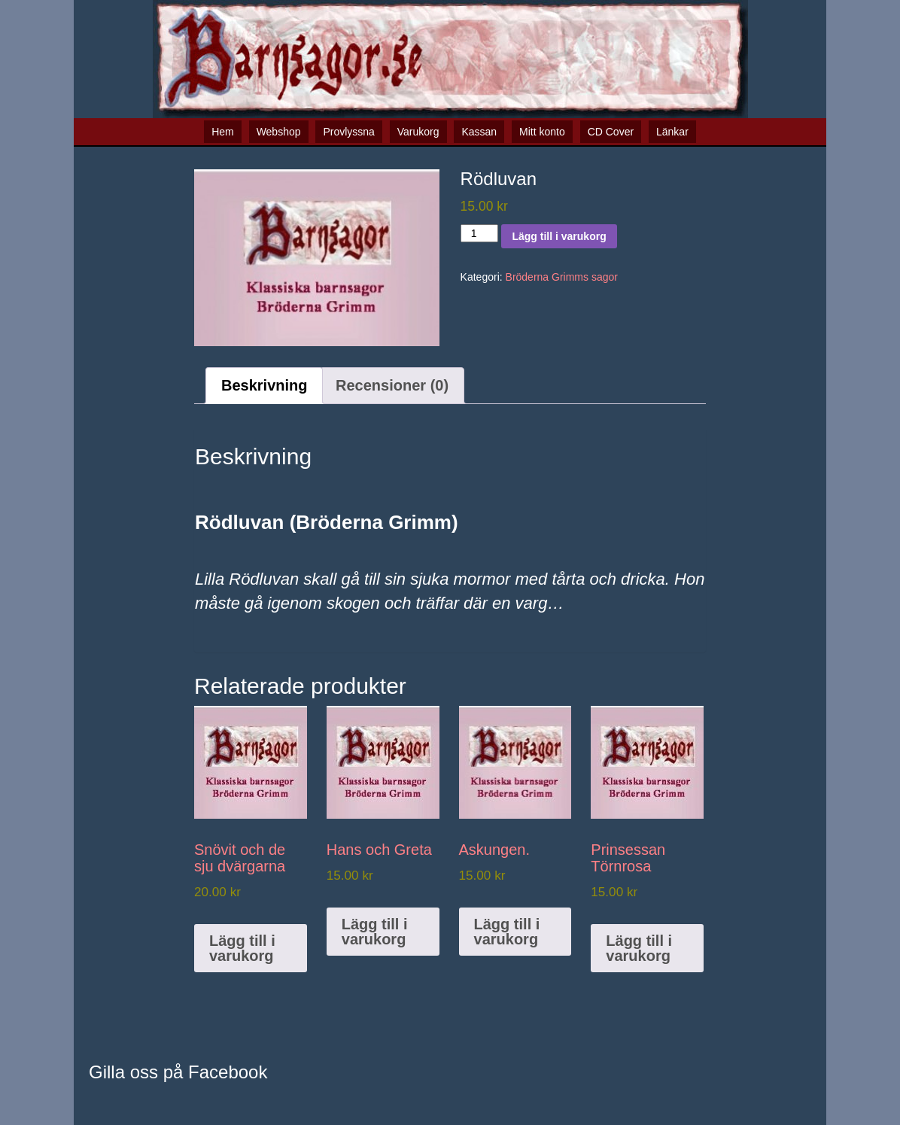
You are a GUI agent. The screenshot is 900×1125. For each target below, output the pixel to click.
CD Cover (611, 132)
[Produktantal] (480, 233)
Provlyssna (348, 132)
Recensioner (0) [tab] (392, 385)
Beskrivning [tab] (264, 385)
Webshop (279, 132)
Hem (222, 132)
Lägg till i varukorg (559, 236)
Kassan (479, 132)
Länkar (672, 132)
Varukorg (418, 132)
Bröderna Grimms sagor (562, 277)
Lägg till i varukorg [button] (242, 948)
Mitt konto (542, 132)
